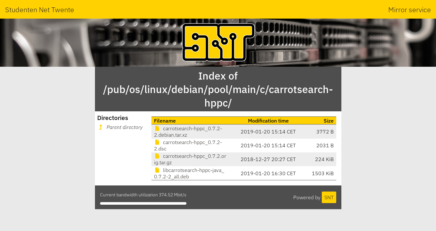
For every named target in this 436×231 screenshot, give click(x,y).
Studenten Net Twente (39, 9)
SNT (329, 197)
